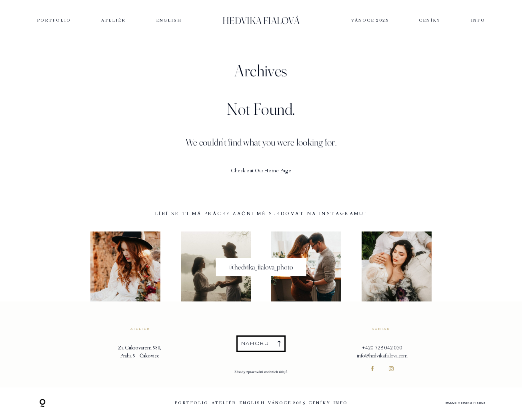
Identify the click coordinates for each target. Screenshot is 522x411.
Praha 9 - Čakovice (140, 356)
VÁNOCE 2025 (370, 20)
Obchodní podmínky (261, 365)
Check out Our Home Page (261, 171)
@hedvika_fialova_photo (261, 266)
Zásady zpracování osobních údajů (261, 372)
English (169, 20)
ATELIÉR (113, 20)
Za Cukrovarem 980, (139, 348)
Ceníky (429, 20)
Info (478, 20)
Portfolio (54, 20)
